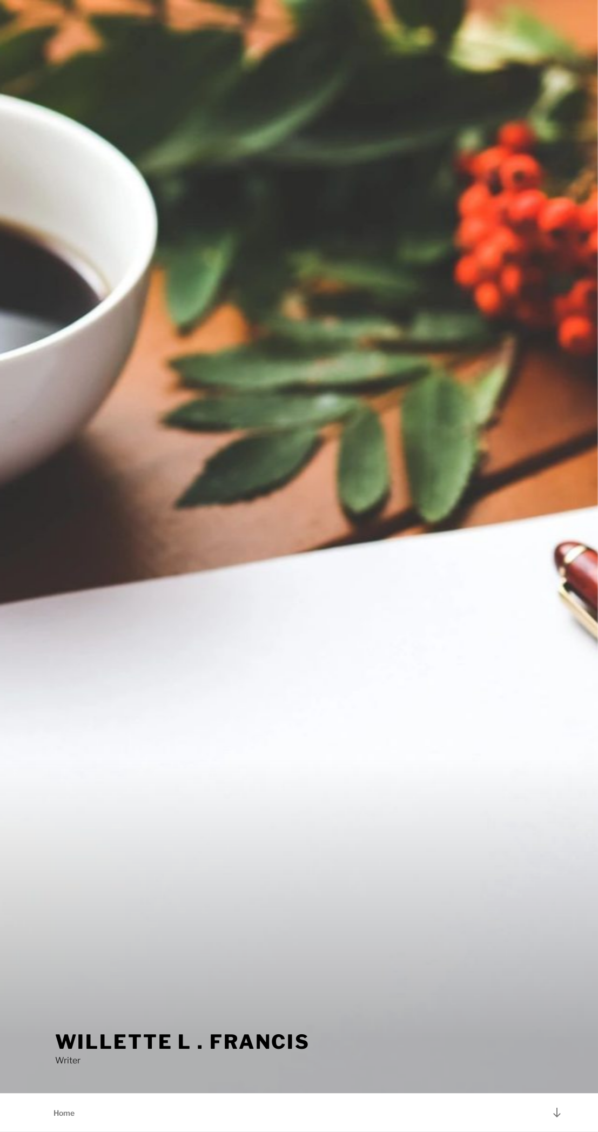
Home (64, 1112)
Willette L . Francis (183, 1042)
